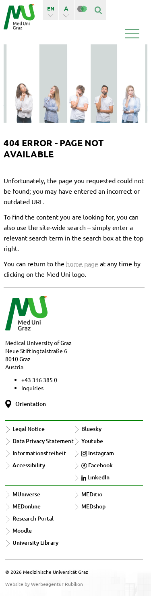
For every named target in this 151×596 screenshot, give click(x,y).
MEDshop (93, 506)
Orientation (30, 404)
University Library (35, 542)
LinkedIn (95, 477)
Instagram (97, 453)
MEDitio (91, 494)
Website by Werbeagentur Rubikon (44, 584)
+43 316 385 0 (39, 379)
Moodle (22, 530)
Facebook (97, 465)
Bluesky (91, 429)
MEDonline (26, 506)
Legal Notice (28, 429)
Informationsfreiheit (39, 453)
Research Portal (33, 518)
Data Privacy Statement (43, 441)
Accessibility (28, 465)
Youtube (92, 441)
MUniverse (26, 494)
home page (82, 263)
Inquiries (32, 387)
